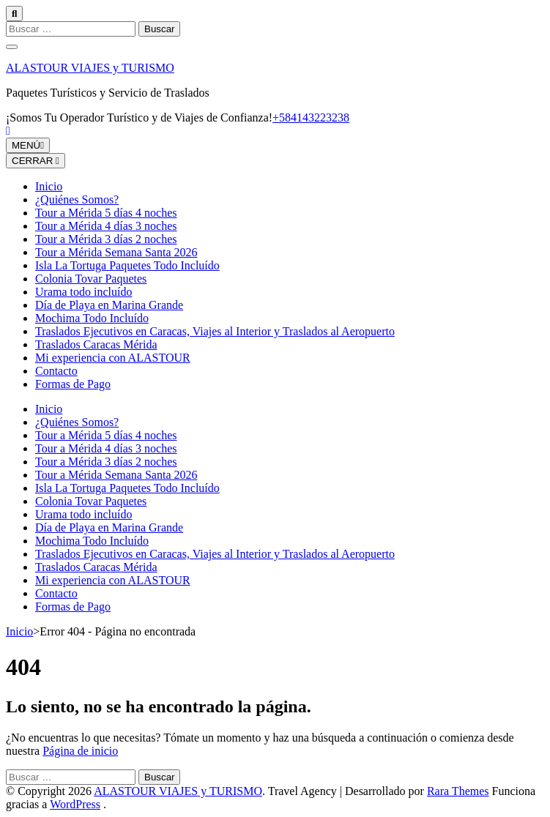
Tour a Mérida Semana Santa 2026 (116, 252)
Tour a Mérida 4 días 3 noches (106, 226)
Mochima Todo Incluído (92, 318)
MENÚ (28, 145)
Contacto (56, 371)
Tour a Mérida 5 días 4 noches (106, 212)
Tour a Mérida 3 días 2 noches (106, 239)
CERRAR (35, 160)
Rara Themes (458, 791)
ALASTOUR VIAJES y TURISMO (90, 67)
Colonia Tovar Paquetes (90, 278)
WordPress (75, 804)
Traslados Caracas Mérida (96, 344)
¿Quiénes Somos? (77, 199)
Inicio (48, 186)
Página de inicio (80, 751)
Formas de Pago (73, 384)
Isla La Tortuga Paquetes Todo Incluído (127, 265)
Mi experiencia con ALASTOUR (112, 357)
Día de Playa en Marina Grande (109, 305)
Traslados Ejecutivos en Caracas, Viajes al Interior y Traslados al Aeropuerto (215, 331)
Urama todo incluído (83, 292)
